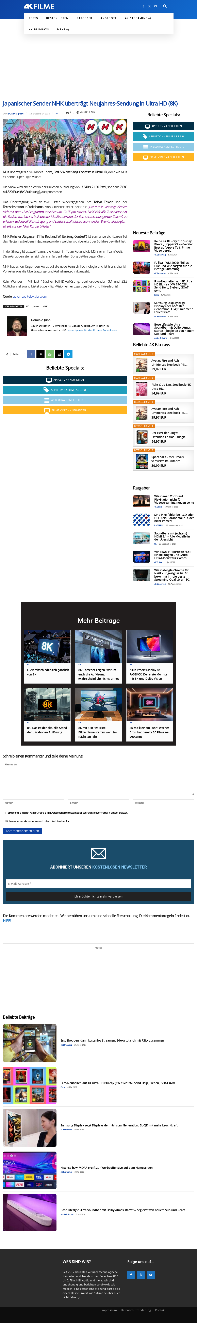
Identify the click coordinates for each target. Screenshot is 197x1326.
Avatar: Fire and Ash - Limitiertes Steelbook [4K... (169, 362)
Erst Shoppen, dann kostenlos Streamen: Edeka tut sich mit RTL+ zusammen (112, 1043)
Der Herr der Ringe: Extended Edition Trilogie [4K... (168, 435)
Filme (156, 295)
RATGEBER (159, 526)
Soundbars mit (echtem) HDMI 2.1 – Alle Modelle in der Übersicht (172, 536)
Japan (36, 307)
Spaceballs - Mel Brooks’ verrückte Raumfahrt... (167, 459)
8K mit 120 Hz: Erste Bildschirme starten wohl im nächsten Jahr (97, 735)
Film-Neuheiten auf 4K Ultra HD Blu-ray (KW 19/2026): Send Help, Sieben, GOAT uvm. (173, 286)
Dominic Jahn (15, 114)
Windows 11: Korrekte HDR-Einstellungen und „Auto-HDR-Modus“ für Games (173, 555)
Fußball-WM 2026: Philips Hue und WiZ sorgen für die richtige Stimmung (173, 266)
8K (56, 113)
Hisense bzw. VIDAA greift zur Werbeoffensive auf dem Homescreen (107, 1170)
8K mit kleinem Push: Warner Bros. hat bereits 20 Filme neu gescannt (151, 735)
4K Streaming (160, 255)
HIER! (7, 923)
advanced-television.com (30, 296)
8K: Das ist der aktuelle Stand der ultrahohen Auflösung (44, 735)
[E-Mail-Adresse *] (98, 886)
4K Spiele (158, 507)
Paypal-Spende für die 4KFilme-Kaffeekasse (92, 330)
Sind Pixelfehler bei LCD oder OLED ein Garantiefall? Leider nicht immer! (174, 518)
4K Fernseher (160, 274)
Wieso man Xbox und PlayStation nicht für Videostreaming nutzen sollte (174, 499)
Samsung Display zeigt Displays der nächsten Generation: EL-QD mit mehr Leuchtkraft (173, 308)
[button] (165, 6)
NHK (45, 307)
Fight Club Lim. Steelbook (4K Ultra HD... (171, 387)
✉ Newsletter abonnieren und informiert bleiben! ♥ (36, 824)
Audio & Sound (160, 338)
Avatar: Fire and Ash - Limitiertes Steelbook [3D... (169, 411)
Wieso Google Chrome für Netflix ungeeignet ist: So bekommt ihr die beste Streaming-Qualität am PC (172, 575)
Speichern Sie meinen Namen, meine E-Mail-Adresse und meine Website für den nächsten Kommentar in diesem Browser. (67, 815)
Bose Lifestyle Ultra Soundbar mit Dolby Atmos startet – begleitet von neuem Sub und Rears (123, 1213)
